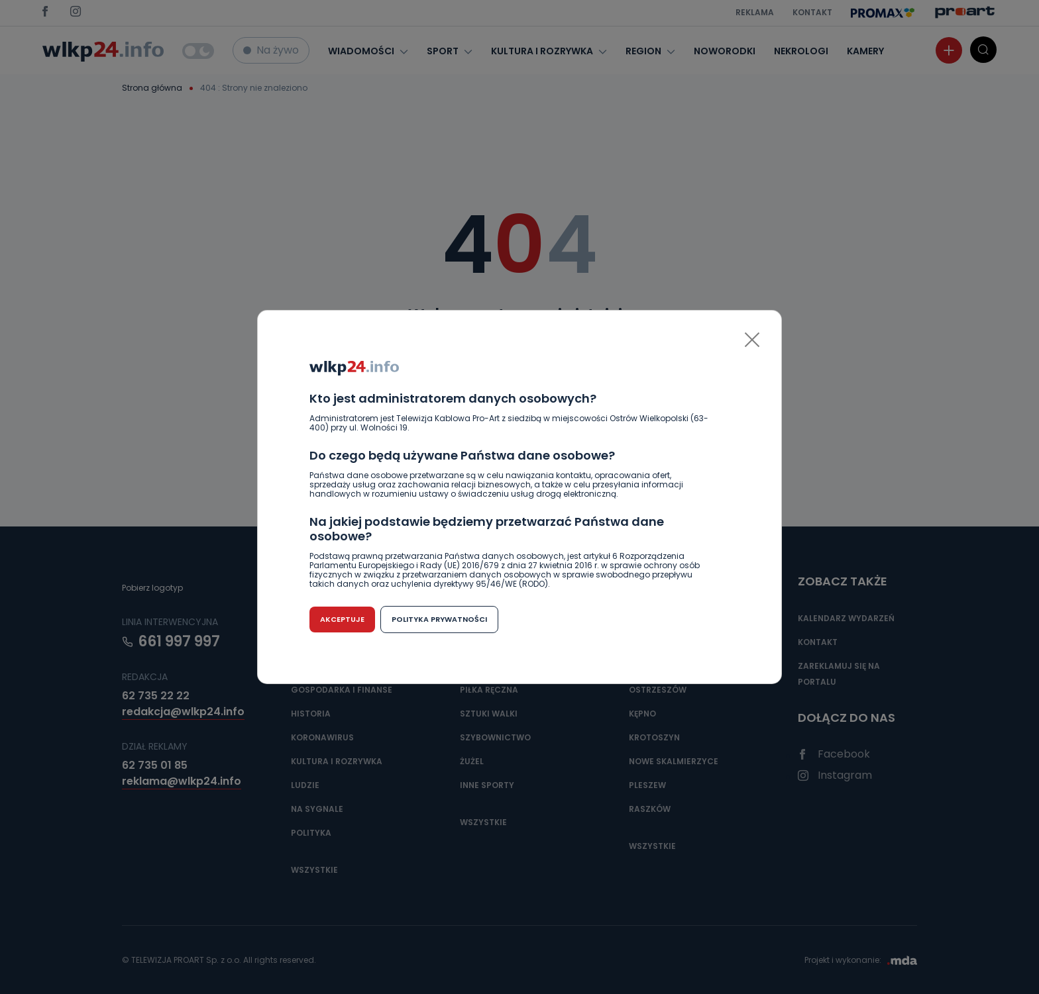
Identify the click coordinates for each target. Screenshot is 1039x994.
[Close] (752, 340)
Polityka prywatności (439, 619)
